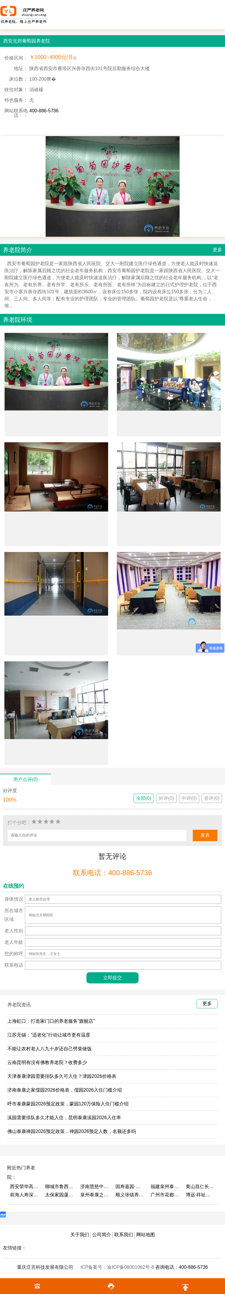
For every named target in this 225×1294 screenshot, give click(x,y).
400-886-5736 (44, 110)
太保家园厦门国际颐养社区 (59, 1194)
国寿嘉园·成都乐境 (130, 1186)
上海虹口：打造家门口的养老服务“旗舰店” (51, 1021)
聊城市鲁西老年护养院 (59, 1186)
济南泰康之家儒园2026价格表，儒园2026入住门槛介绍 (64, 1090)
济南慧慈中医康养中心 (95, 1186)
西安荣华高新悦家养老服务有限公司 (24, 1186)
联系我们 (123, 1234)
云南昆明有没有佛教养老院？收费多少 (47, 1062)
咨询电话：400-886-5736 (181, 1267)
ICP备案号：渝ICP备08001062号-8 (118, 1267)
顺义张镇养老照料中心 (130, 1194)
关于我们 (79, 1234)
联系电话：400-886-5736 (112, 873)
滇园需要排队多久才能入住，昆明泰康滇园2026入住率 (64, 1117)
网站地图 (145, 1234)
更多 (217, 249)
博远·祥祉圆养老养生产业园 (200, 1194)
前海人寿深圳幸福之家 (24, 1194)
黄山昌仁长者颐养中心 (200, 1186)
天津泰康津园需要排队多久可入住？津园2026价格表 (61, 1076)
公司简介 (101, 1234)
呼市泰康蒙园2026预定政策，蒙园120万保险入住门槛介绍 (68, 1103)
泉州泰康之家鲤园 (95, 1194)
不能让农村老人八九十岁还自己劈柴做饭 (49, 1048)
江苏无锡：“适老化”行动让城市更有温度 (48, 1034)
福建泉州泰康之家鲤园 (165, 1186)
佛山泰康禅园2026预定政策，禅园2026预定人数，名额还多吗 (71, 1131)
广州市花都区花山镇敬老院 (165, 1194)
